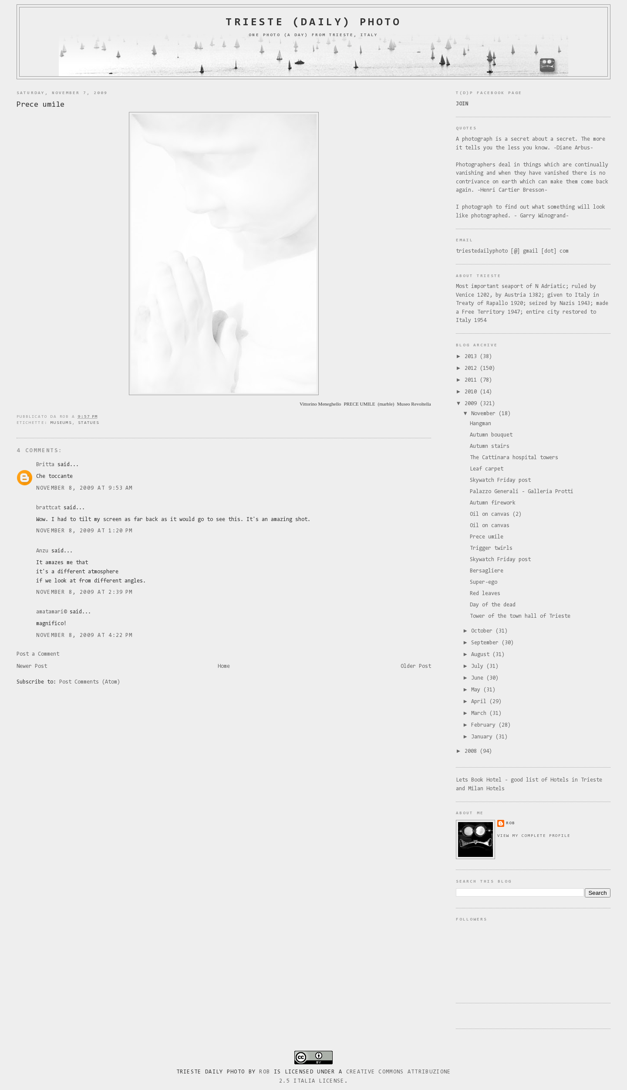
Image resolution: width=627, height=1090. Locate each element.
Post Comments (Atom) (89, 682)
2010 (472, 392)
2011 (472, 380)
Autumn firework (493, 503)
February (485, 725)
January (483, 737)
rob (510, 823)
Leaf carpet (486, 469)
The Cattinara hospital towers (514, 457)
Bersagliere (486, 571)
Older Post (416, 666)
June (478, 678)
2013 (472, 356)
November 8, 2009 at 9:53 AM (84, 488)
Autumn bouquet (491, 435)
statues (88, 422)
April (480, 701)
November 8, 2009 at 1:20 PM (84, 531)
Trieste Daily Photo (210, 1072)
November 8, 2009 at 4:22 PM (84, 635)
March (480, 713)
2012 (472, 368)
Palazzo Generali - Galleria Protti (521, 491)
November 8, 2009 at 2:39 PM (84, 592)
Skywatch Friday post (500, 480)
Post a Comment (38, 654)
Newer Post (32, 666)
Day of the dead (493, 605)
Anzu (42, 551)
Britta (45, 464)
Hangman (480, 424)
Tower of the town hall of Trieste (520, 616)
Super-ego (483, 582)
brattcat (48, 508)
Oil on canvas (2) (496, 514)
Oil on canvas (489, 525)
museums (61, 422)
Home (224, 666)
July (478, 666)
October (483, 631)
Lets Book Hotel (479, 780)
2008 (472, 751)
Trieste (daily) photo (313, 22)
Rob (264, 1072)
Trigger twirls (491, 548)
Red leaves (485, 593)
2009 (472, 403)
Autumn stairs (489, 446)
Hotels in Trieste (576, 780)
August (481, 654)
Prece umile (40, 105)
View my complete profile (533, 835)
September (486, 643)
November (485, 413)
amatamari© (51, 612)
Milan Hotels (486, 789)
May (477, 690)
